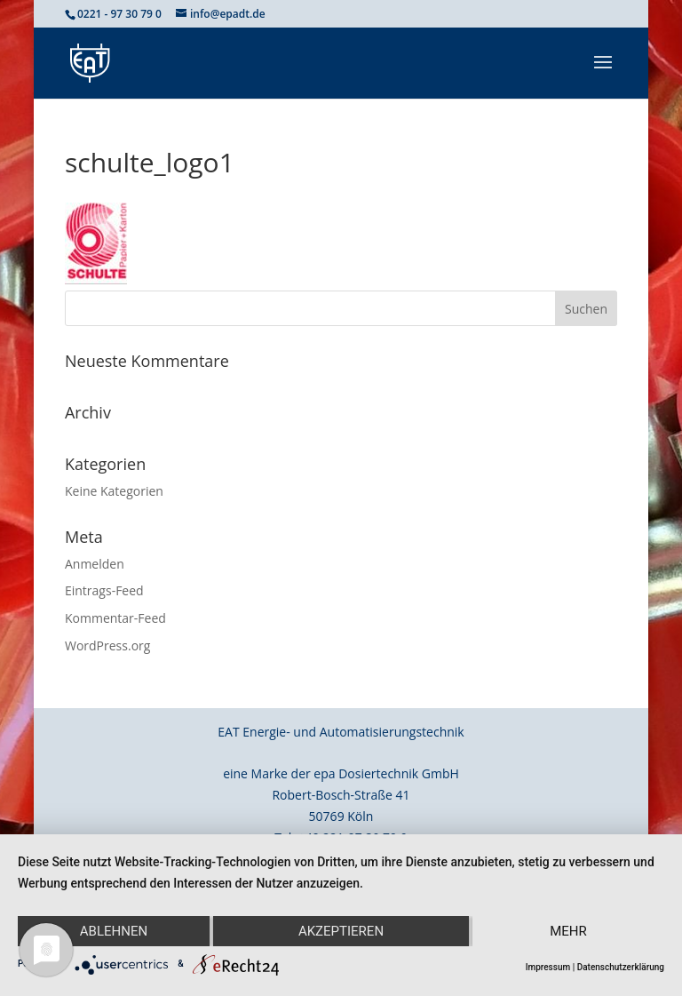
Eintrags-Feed (104, 590)
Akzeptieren (341, 931)
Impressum (548, 967)
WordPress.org (107, 645)
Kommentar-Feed (115, 618)
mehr (568, 931)
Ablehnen (113, 931)
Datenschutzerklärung (620, 967)
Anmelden (94, 563)
